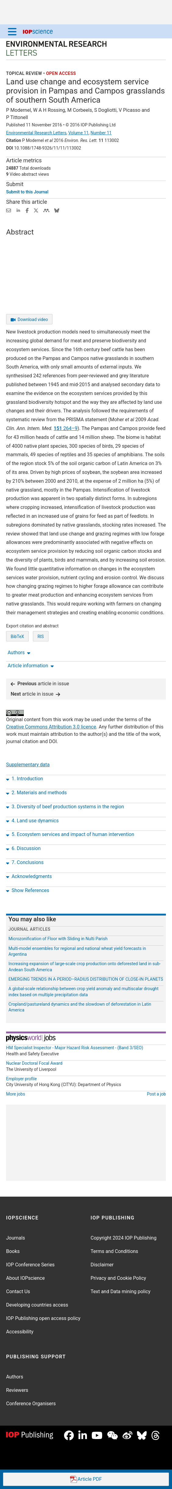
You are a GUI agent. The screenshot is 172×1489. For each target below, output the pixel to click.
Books (13, 1251)
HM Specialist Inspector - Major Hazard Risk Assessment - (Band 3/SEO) (74, 1047)
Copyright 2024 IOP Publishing (123, 1238)
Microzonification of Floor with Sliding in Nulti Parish (58, 938)
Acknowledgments (29, 876)
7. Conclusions (25, 862)
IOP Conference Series (30, 1265)
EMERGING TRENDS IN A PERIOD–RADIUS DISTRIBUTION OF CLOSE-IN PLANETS (86, 979)
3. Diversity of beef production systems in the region (65, 807)
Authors (14, 1377)
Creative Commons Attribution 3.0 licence (51, 727)
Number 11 (101, 132)
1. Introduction (24, 779)
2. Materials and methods (36, 793)
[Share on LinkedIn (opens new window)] (18, 210)
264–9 (65, 428)
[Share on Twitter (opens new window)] (36, 210)
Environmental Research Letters (36, 132)
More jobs (15, 1094)
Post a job (156, 1094)
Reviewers (17, 1390)
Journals (15, 1238)
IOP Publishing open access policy (43, 1318)
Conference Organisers (31, 1403)
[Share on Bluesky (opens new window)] (56, 210)
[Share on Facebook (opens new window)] (27, 210)
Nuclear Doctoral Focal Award (34, 1063)
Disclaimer (102, 1265)
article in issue (40, 683)
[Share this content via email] (8, 210)
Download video (29, 319)
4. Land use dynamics (32, 821)
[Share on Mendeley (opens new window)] (46, 210)
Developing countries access (37, 1305)
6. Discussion (23, 848)
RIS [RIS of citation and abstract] (41, 636)
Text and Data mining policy (120, 1291)
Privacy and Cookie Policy (118, 1278)
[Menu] (12, 31)
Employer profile (21, 1078)
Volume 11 (78, 132)
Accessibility (20, 1332)
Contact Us (18, 1291)
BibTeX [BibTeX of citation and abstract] (17, 636)
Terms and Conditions (114, 1251)
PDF (86, 1479)
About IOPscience (25, 1278)
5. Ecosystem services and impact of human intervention (70, 834)
